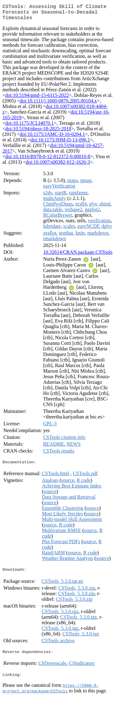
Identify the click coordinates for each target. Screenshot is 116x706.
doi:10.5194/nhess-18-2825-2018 (38, 132)
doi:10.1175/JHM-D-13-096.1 (60, 143)
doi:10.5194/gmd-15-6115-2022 (37, 99)
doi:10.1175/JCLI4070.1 (29, 126)
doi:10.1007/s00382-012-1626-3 (58, 165)
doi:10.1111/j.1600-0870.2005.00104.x (58, 104)
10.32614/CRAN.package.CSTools (77, 255)
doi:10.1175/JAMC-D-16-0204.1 (52, 138)
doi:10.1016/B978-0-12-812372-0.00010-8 (47, 160)
